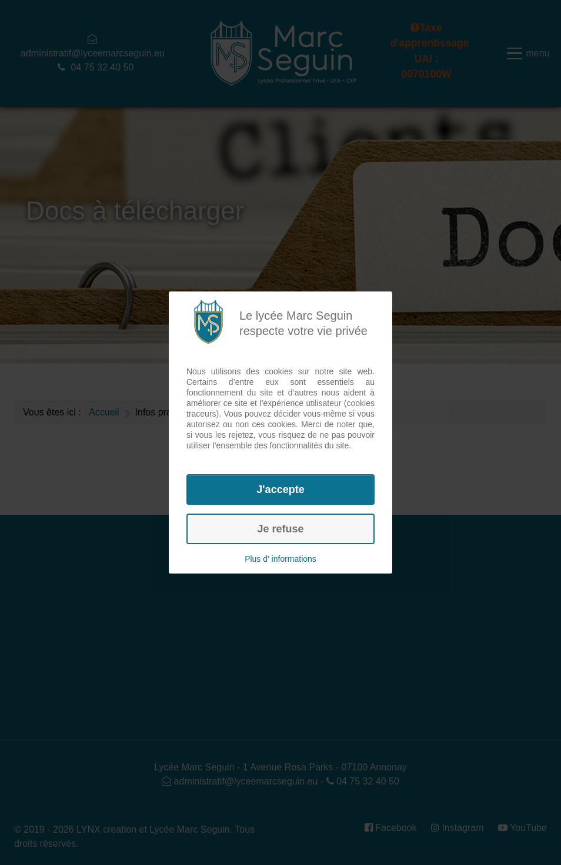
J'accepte (280, 489)
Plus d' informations (280, 559)
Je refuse (280, 529)
